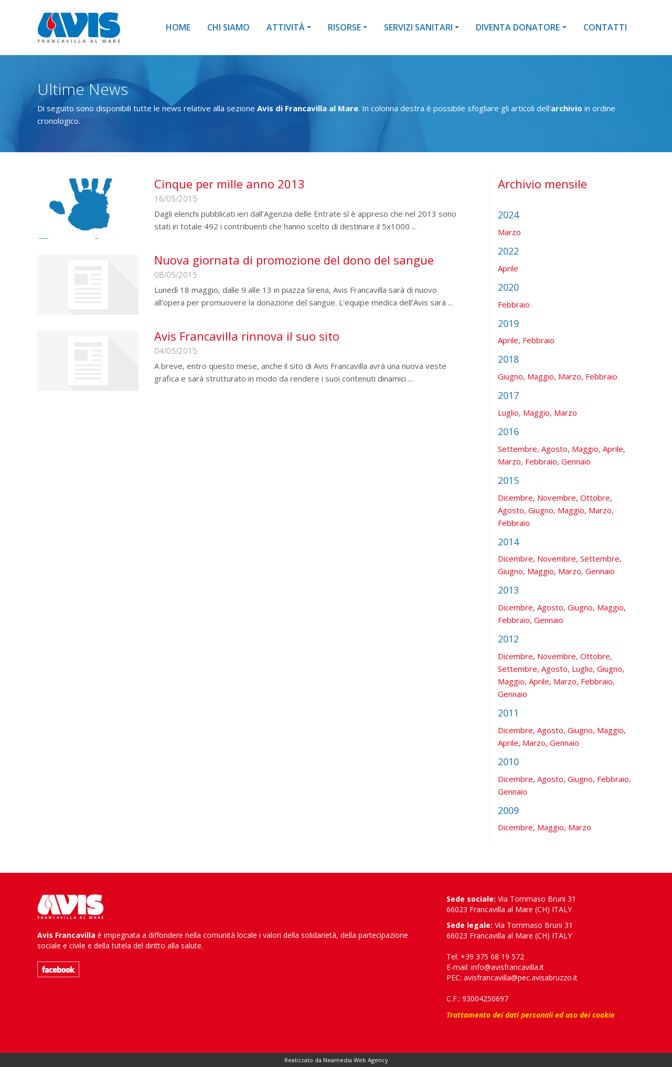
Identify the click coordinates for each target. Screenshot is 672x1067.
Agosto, (555, 448)
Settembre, (518, 448)
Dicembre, (516, 497)
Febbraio (514, 304)
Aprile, (509, 340)
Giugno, (511, 376)
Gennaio (576, 461)
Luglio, (509, 412)
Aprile (508, 268)
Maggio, (541, 376)
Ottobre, (596, 497)
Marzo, (570, 376)
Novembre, (557, 497)
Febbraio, (542, 461)
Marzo (509, 232)
